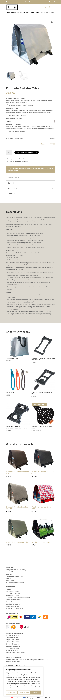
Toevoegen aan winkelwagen (26, 152)
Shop (13, 13)
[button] (52, 22)
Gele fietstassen (12, 637)
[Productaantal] (9, 152)
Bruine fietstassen (12, 635)
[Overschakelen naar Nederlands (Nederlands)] (16, 698)
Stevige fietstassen (13, 604)
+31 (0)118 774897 (19, 665)
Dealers (9, 574)
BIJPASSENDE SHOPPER (13, 124)
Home (8, 13)
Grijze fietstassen (12, 640)
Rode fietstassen (12, 648)
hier (39, 660)
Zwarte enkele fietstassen (15, 653)
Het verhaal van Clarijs (14, 576)
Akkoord (36, 692)
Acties (8, 589)
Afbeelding (15, 251)
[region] (23, 681)
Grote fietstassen (12, 602)
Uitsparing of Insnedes (14, 118)
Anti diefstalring (12, 108)
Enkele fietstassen (12, 591)
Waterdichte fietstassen (15, 608)
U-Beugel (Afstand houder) (15, 98)
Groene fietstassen (13, 646)
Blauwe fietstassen (13, 644)
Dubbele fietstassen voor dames (18, 598)
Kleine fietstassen (12, 606)
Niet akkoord (24, 692)
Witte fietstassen (12, 642)
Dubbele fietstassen (13, 593)
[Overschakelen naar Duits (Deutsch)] (43, 698)
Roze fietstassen (12, 650)
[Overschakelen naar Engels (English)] (29, 698)
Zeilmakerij (10, 580)
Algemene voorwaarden (15, 583)
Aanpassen (12, 692)
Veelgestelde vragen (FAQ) (16, 570)
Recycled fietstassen (14, 600)
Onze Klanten (11, 578)
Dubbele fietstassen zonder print (27, 13)
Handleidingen (11, 572)
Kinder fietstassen (12, 596)
